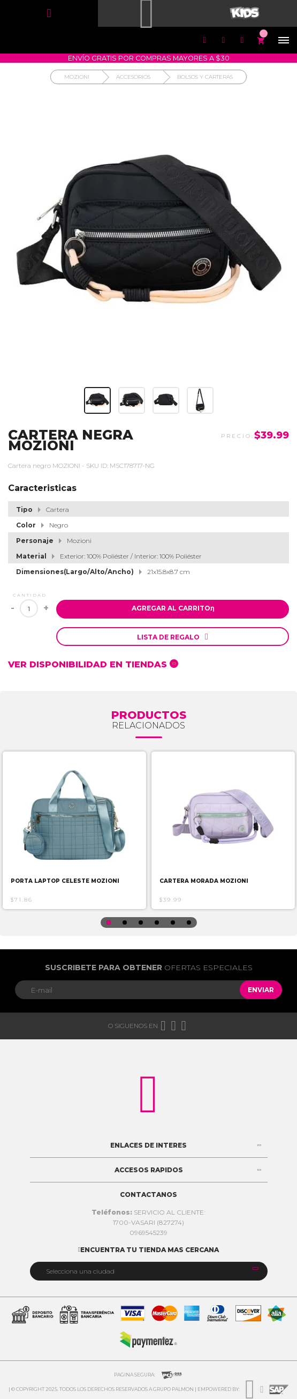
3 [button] (141, 922)
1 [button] (108, 922)
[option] (74, 830)
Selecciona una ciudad (80, 1271)
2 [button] (125, 922)
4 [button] (157, 922)
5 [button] (173, 922)
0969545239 (148, 1233)
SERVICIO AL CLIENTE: (148, 1212)
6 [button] (189, 922)
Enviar (261, 990)
